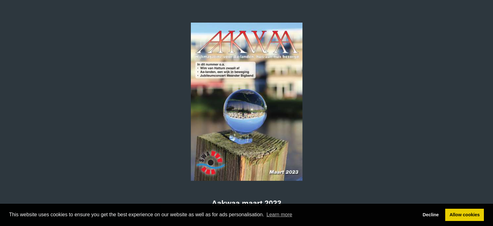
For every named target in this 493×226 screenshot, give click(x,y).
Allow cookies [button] (465, 214)
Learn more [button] (279, 214)
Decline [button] (431, 214)
